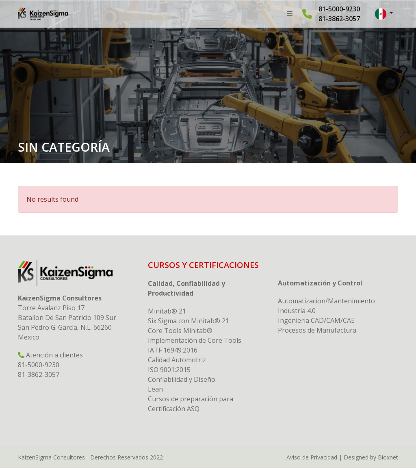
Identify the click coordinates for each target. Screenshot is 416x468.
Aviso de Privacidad (311, 457)
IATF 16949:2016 (172, 350)
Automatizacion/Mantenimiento (326, 300)
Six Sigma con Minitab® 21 (188, 320)
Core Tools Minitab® (180, 330)
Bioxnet (388, 457)
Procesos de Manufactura (317, 330)
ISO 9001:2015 (169, 369)
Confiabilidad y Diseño (181, 379)
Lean (155, 389)
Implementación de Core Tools (194, 340)
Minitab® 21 (167, 311)
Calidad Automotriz (177, 359)
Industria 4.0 (297, 310)
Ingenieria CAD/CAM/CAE (316, 320)
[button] (384, 13)
